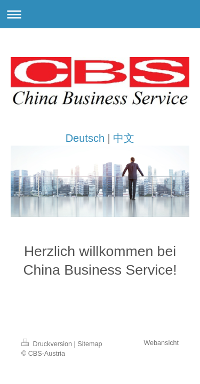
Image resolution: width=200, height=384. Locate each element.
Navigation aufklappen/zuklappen (100, 14)
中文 (123, 138)
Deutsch (85, 138)
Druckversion (47, 344)
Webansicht (161, 343)
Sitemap (89, 344)
